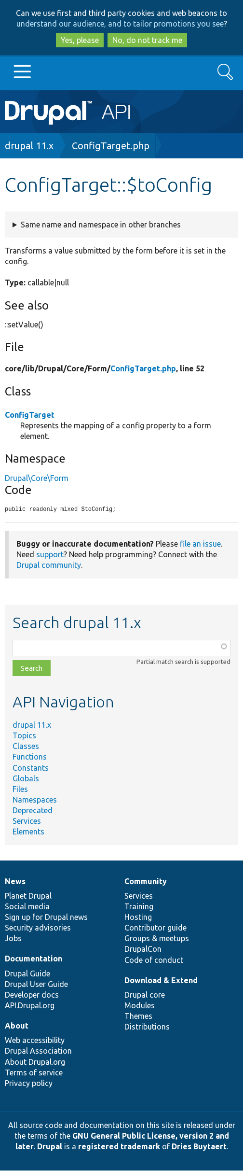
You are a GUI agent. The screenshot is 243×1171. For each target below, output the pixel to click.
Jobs (13, 938)
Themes (138, 1016)
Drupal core (144, 995)
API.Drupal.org (29, 1006)
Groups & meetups (156, 938)
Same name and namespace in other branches (101, 224)
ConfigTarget (29, 414)
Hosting (138, 917)
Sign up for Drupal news (46, 917)
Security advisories (38, 928)
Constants (31, 768)
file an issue (200, 544)
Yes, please (80, 40)
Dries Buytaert (199, 1147)
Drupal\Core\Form (36, 478)
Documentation (33, 959)
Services (27, 821)
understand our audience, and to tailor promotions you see (120, 23)
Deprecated (33, 810)
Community (145, 881)
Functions (30, 757)
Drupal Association (38, 1051)
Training (138, 907)
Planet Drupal (28, 896)
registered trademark (119, 1147)
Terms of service (34, 1073)
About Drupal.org (35, 1062)
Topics (24, 736)
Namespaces (35, 800)
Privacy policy (29, 1083)
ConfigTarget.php (110, 145)
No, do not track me (147, 40)
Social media (27, 907)
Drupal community (48, 565)
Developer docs (32, 995)
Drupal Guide (27, 974)
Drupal (49, 1147)
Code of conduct (153, 960)
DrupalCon (143, 949)
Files (20, 789)
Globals (26, 779)
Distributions (147, 1027)
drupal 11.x (29, 145)
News (15, 881)
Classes (26, 746)
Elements (28, 832)
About (16, 1026)
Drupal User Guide (36, 984)
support (50, 554)
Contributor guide (155, 928)
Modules (139, 1006)
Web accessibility (35, 1040)
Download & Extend (161, 980)
